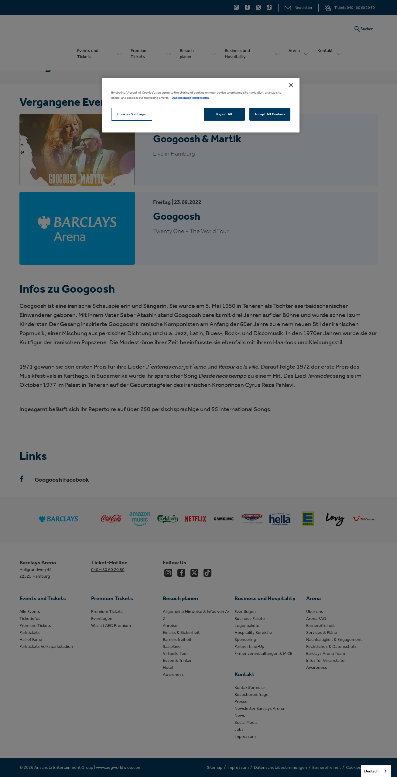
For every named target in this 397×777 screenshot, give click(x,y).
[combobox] (376, 771)
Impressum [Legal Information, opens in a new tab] (200, 97)
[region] (200, 105)
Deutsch (371, 771)
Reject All (224, 114)
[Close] (291, 85)
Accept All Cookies (270, 114)
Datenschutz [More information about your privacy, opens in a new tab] (181, 97)
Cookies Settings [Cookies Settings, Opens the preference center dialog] (131, 114)
